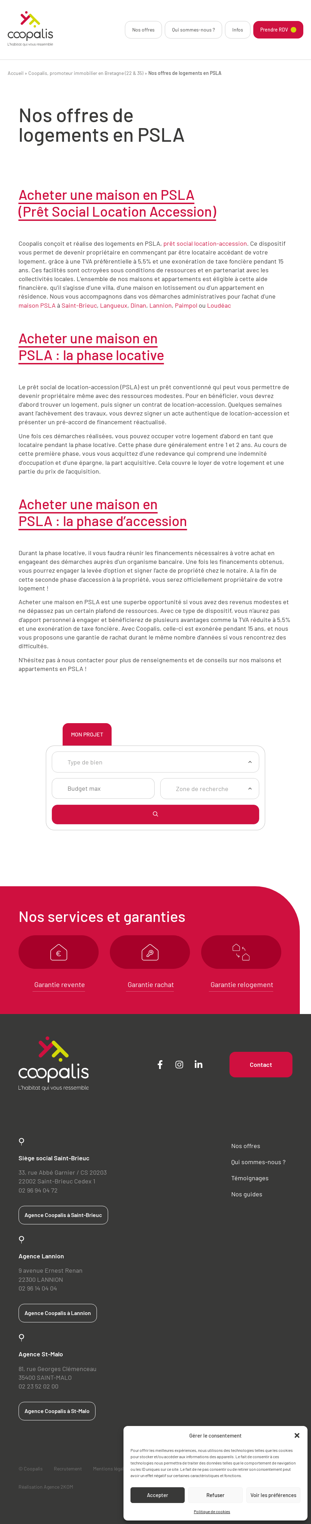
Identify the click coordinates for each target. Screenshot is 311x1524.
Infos (237, 30)
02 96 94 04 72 (38, 1190)
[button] (297, 1435)
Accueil (15, 73)
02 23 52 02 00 (38, 1386)
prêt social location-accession (205, 243)
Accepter (157, 1495)
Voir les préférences (273, 1495)
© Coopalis (31, 1468)
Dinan (138, 305)
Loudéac (219, 305)
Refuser (215, 1495)
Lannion (160, 305)
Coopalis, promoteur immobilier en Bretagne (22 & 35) (85, 73)
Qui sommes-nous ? (193, 30)
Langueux (113, 305)
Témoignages (250, 1178)
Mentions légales (110, 1468)
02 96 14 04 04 (38, 1288)
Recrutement (68, 1468)
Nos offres (143, 30)
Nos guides (246, 1194)
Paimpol (186, 305)
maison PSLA (37, 305)
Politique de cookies (212, 1511)
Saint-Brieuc (79, 305)
